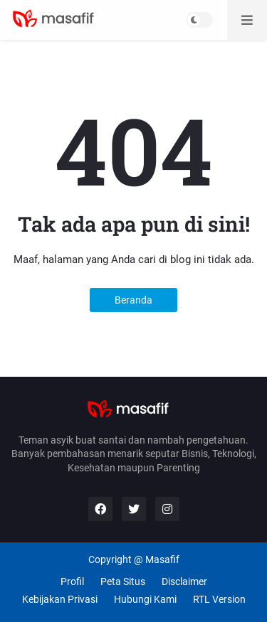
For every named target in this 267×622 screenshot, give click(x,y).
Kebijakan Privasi (60, 599)
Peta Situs (122, 581)
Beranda (133, 300)
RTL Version (219, 599)
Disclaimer (184, 581)
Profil (72, 581)
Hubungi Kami (145, 599)
